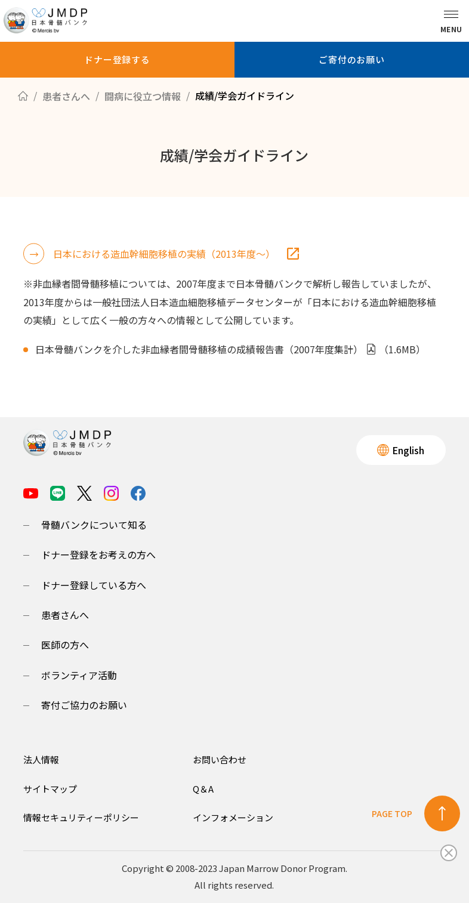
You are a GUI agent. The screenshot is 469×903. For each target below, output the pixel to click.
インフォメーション (233, 817)
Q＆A (203, 788)
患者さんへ (65, 615)
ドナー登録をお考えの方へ (98, 554)
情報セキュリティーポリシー (81, 817)
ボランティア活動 (79, 675)
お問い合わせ (219, 759)
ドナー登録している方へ (93, 585)
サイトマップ (50, 788)
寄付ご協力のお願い (84, 705)
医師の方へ (65, 644)
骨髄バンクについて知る (94, 524)
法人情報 (41, 759)
